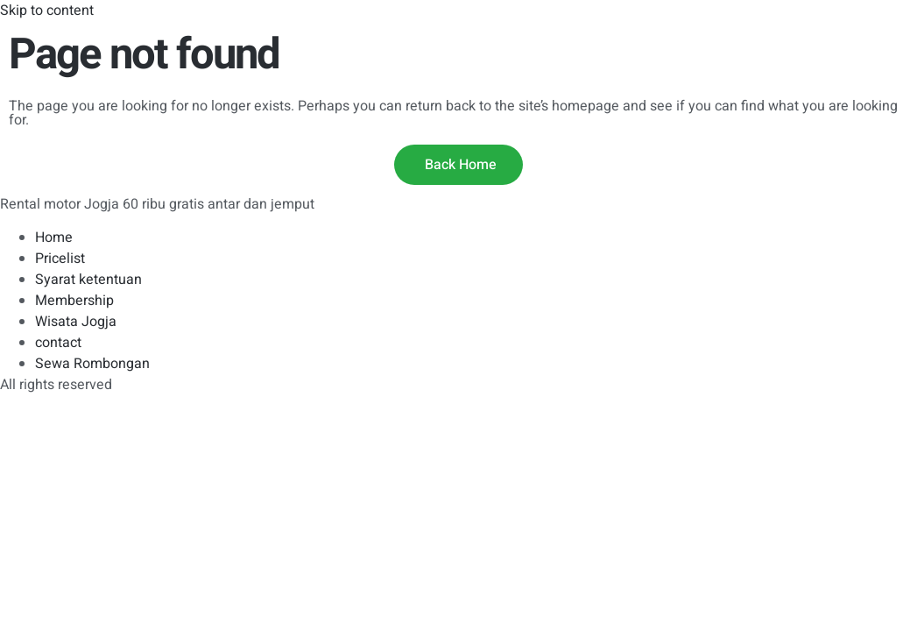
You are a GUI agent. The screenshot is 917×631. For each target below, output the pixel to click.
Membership (74, 300)
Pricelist (60, 258)
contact (58, 342)
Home (54, 237)
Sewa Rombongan (92, 363)
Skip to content (47, 10)
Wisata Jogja (75, 321)
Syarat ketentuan (88, 279)
